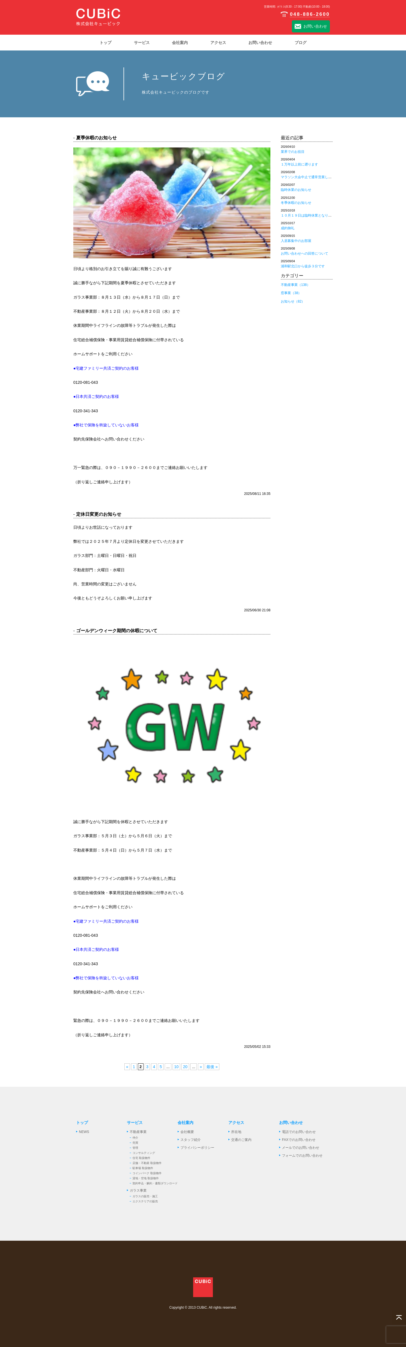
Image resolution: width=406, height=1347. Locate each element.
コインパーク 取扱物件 (147, 1173)
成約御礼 (287, 228)
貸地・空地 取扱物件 (146, 1178)
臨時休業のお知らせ (296, 190)
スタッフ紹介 (190, 1140)
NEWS (84, 1132)
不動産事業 (138, 1132)
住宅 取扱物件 (141, 1157)
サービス (135, 1122)
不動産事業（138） (295, 285)
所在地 (236, 1132)
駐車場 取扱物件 (143, 1168)
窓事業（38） (291, 293)
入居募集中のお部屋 (296, 241)
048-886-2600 (305, 14)
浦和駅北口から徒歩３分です (303, 266)
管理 (135, 1147)
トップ (82, 1122)
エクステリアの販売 (145, 1201)
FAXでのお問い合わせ (298, 1140)
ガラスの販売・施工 (145, 1196)
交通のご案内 (241, 1140)
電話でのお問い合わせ (299, 1132)
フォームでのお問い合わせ (302, 1156)
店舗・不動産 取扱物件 (147, 1163)
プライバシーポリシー (197, 1148)
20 (185, 1066)
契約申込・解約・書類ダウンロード (155, 1183)
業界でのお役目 (292, 152)
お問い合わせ (311, 26)
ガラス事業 (138, 1190)
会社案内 (185, 1122)
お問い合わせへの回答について (304, 253)
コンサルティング (144, 1152)
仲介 (135, 1137)
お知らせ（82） (293, 301)
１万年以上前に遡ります (299, 164)
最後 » (212, 1066)
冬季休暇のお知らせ (296, 203)
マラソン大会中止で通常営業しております (313, 177)
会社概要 (187, 1132)
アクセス (236, 1122)
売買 (135, 1142)
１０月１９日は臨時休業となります (308, 215)
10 (176, 1066)
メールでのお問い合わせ (300, 1148)
